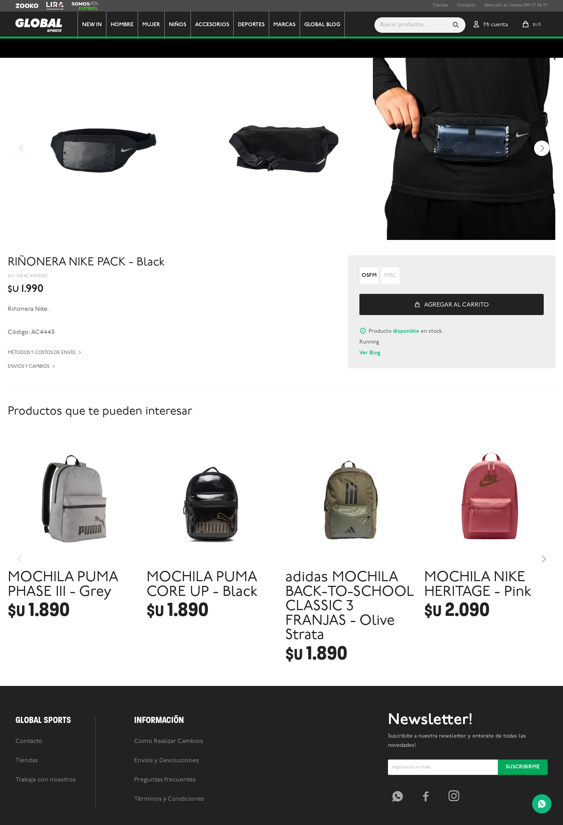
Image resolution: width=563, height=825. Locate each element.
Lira (50, 5)
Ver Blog (369, 353)
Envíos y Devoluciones (166, 761)
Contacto (466, 5)
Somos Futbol (84, 5)
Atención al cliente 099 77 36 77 (516, 5)
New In (92, 25)
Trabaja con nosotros (45, 780)
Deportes (251, 25)
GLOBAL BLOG (322, 25)
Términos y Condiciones (169, 799)
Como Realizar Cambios (168, 741)
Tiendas (440, 5)
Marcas (284, 25)
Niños (177, 25)
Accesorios (212, 25)
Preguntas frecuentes (165, 780)
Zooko (22, 5)
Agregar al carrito (456, 305)
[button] (455, 25)
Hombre (122, 25)
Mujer (151, 25)
